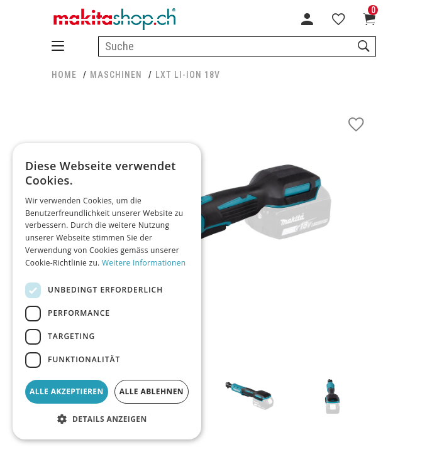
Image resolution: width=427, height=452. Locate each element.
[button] (107, 419)
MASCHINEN (116, 75)
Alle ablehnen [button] (151, 391)
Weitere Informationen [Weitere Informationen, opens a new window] (144, 262)
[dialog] (107, 291)
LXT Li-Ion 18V (187, 75)
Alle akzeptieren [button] (67, 391)
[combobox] (237, 46)
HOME (64, 75)
